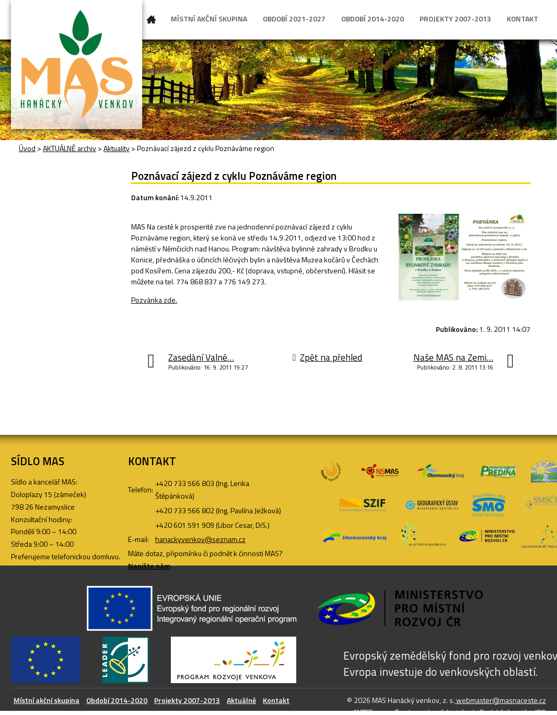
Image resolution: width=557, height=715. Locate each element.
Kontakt (276, 700)
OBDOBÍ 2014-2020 (372, 18)
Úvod (151, 21)
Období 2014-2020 (116, 700)
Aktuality (116, 148)
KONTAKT (522, 18)
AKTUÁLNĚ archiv (69, 148)
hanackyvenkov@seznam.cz (200, 539)
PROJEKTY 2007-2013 (455, 18)
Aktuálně (241, 700)
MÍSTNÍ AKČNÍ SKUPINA (209, 18)
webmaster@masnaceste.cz (500, 700)
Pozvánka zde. (154, 299)
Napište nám (149, 565)
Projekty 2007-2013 (187, 700)
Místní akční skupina (46, 700)
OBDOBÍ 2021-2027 (294, 18)
